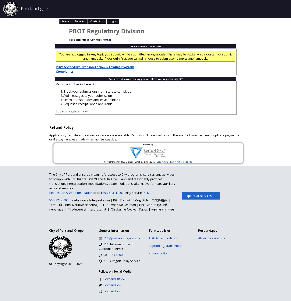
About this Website (211, 238)
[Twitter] (110, 285)
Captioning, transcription (166, 246)
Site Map (188, 162)
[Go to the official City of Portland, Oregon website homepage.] (25, 9)
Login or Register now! (72, 111)
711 (145, 193)
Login (112, 21)
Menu (65, 21)
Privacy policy (158, 253)
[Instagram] (110, 291)
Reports (79, 21)
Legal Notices (162, 162)
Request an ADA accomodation (71, 193)
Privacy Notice (176, 162)
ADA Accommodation (163, 238)
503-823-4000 (112, 193)
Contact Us (97, 21)
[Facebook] (112, 279)
